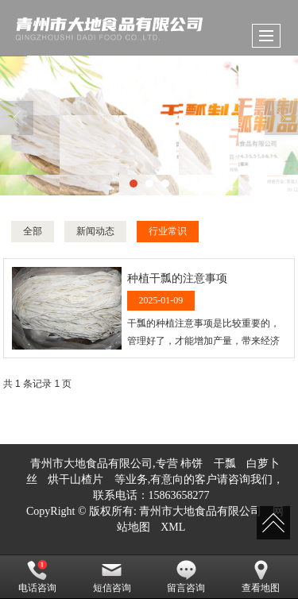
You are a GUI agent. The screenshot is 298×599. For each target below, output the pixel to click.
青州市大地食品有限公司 (200, 511)
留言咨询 (186, 576)
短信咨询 (112, 576)
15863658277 (179, 495)
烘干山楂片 (75, 479)
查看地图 (261, 576)
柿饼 (191, 464)
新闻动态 (95, 231)
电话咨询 (37, 576)
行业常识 (168, 231)
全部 (32, 231)
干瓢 (225, 464)
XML (173, 527)
